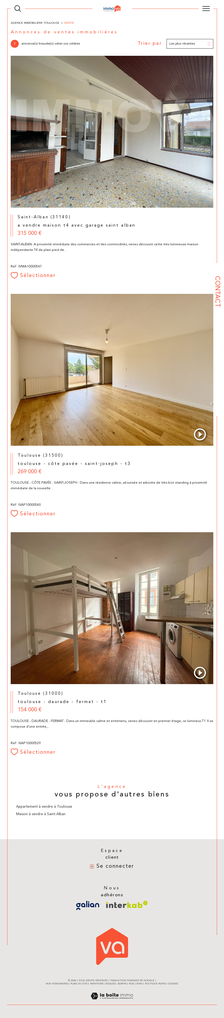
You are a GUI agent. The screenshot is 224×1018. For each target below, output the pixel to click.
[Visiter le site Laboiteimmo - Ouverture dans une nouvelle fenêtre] (112, 1002)
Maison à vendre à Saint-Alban (40, 814)
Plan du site (79, 984)
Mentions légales (102, 984)
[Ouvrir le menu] (206, 8)
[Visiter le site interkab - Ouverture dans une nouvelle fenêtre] (127, 904)
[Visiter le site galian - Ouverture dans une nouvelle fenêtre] (87, 905)
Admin (122, 984)
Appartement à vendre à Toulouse (44, 806)
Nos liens (135, 984)
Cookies (173, 984)
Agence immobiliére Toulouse (35, 23)
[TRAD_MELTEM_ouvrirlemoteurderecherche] (17, 8)
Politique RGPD (155, 984)
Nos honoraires (57, 984)
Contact (217, 291)
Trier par (150, 43)
